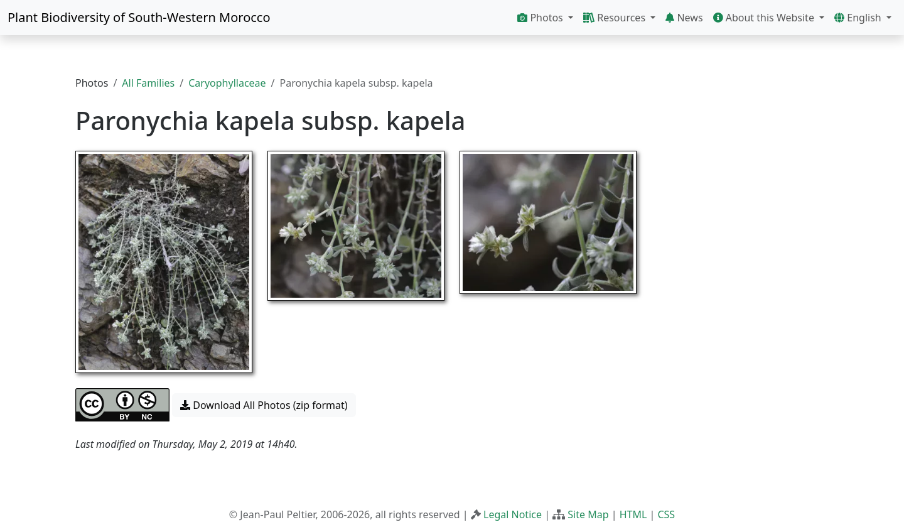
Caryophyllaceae (227, 83)
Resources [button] (615, 17)
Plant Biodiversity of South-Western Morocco (139, 17)
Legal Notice (512, 514)
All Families (148, 83)
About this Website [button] (765, 17)
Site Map (588, 514)
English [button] (859, 17)
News (683, 17)
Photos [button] (541, 17)
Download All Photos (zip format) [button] (263, 405)
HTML (633, 514)
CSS (666, 514)
